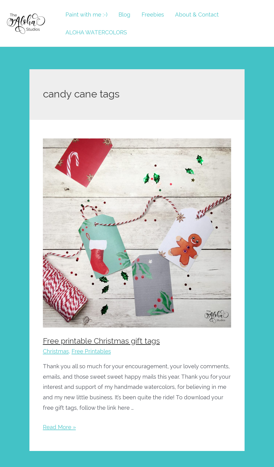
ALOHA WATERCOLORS (96, 32)
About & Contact (197, 14)
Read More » (59, 427)
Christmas (56, 351)
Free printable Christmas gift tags (101, 340)
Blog (124, 14)
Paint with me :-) (86, 14)
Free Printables (91, 351)
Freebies (153, 14)
